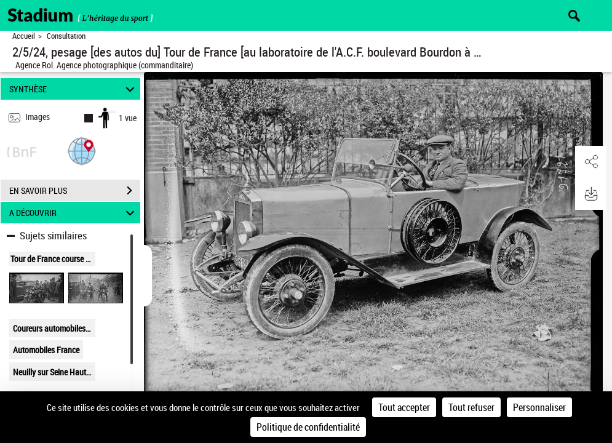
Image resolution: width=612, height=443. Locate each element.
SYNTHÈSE (73, 89)
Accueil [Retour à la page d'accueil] (23, 36)
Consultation (66, 36)
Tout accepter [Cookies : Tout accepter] (404, 407)
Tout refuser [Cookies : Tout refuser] (471, 407)
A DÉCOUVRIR (73, 212)
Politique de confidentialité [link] (308, 427)
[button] (81, 150)
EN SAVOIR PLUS (74, 190)
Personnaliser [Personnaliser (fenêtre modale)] (539, 407)
